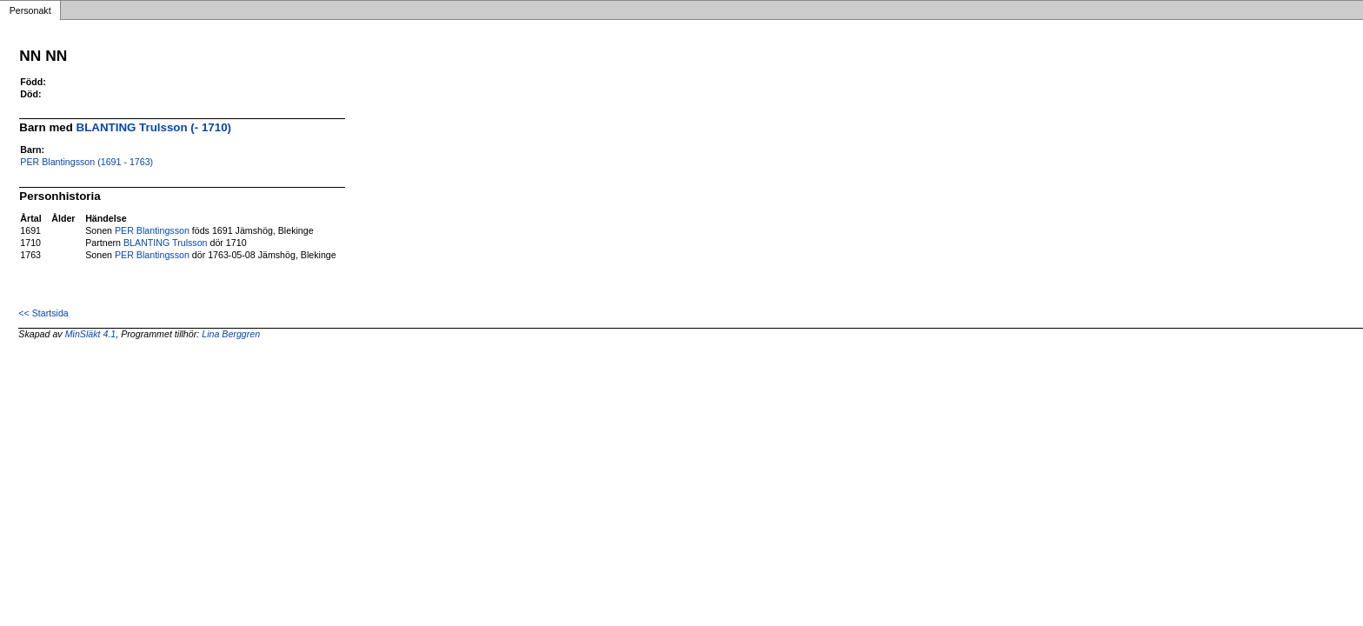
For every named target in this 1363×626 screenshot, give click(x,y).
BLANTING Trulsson (165, 242)
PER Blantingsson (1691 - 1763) (86, 161)
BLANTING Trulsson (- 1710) (153, 127)
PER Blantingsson (152, 230)
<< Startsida (43, 313)
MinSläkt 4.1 (90, 334)
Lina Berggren (231, 334)
